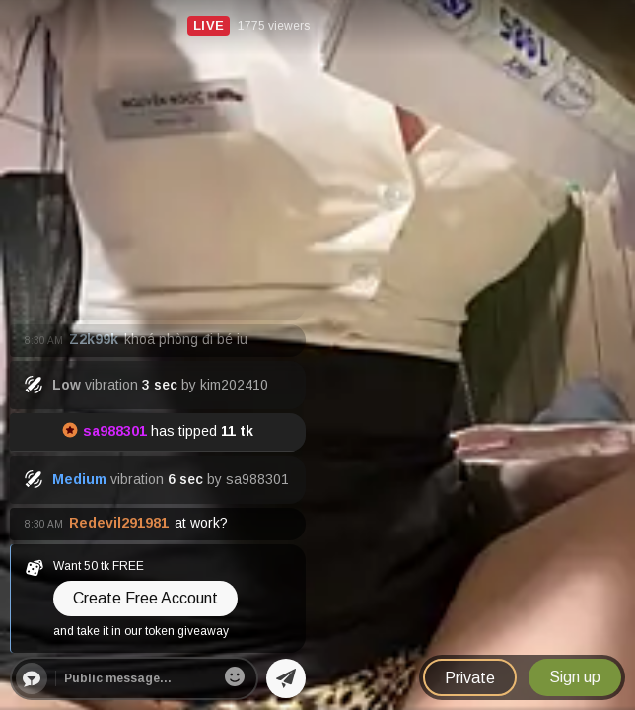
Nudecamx (47, 17)
